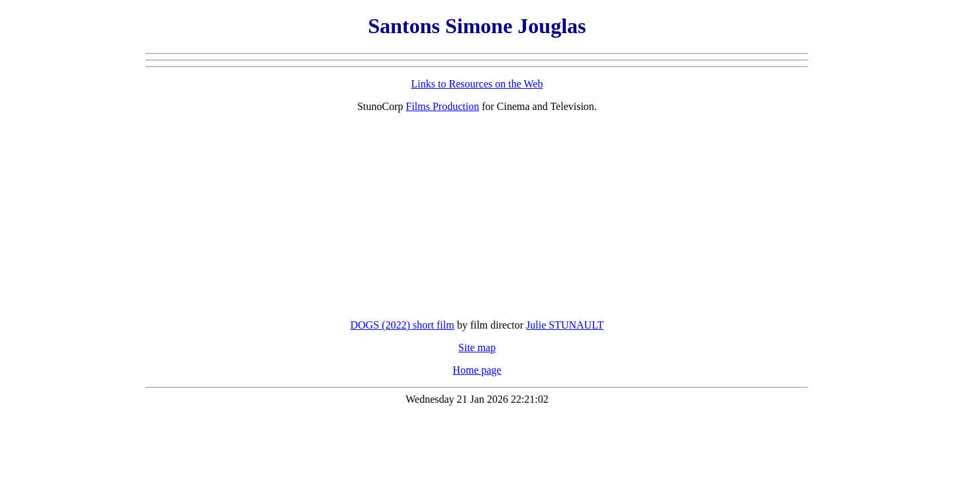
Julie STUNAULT (565, 325)
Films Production (443, 106)
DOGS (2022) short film (402, 325)
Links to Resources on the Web (477, 83)
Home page (476, 370)
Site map (477, 347)
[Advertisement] (477, 216)
